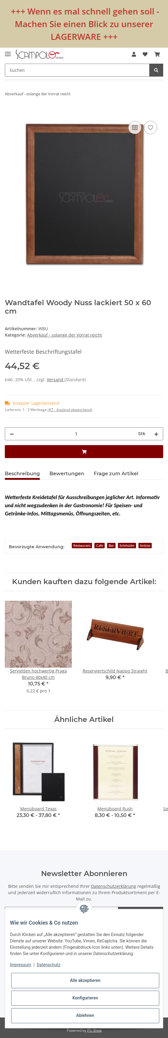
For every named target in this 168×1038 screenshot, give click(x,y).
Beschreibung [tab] (22, 473)
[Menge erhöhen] (156, 434)
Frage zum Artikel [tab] (116, 473)
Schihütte (126, 545)
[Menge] (76, 434)
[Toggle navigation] (8, 51)
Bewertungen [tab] (66, 473)
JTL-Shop (94, 1030)
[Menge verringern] (11, 434)
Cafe (99, 545)
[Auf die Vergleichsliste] (134, 127)
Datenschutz (48, 964)
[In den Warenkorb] (9, 112)
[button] (133, 54)
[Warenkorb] (157, 54)
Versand (56, 379)
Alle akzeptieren (85, 980)
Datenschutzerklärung (113, 886)
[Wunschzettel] (145, 54)
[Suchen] (77, 70)
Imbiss (145, 545)
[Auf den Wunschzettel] (150, 127)
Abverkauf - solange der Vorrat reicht (64, 335)
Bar (111, 545)
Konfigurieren (85, 997)
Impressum (20, 964)
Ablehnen (85, 1015)
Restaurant (81, 545)
